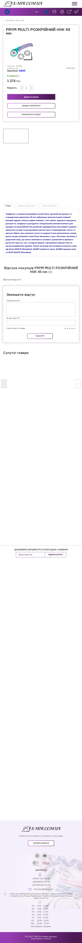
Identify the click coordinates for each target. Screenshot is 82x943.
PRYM (22, 70)
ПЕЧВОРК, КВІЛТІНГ (15, 20)
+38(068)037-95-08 (41, 882)
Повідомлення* (13, 300)
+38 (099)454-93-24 (41, 885)
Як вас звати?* (13, 318)
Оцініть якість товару (16, 328)
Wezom (48, 938)
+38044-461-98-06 (41, 878)
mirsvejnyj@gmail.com (43, 889)
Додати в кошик (31, 97)
